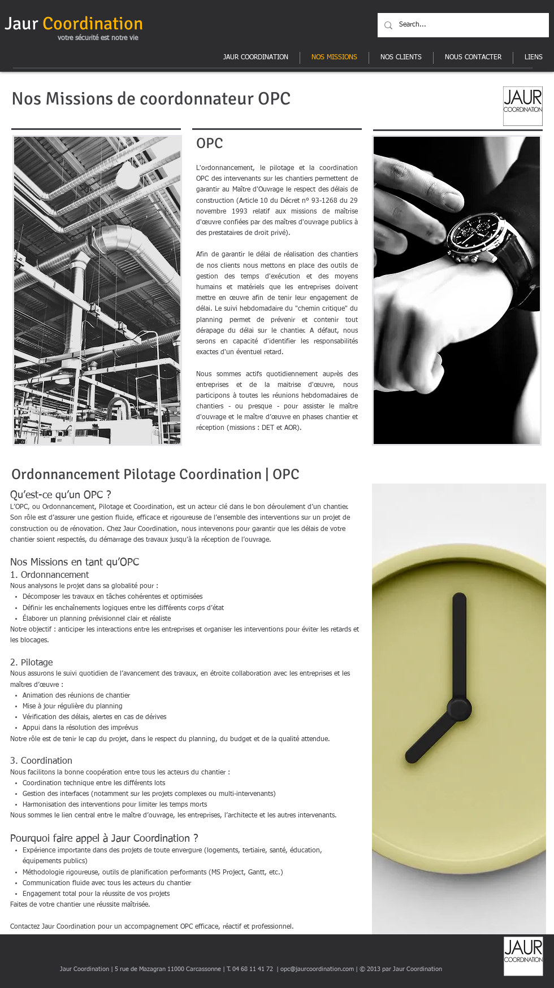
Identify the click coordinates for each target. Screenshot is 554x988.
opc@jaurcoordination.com (317, 969)
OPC (274, 99)
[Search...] (462, 25)
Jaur (74, 23)
